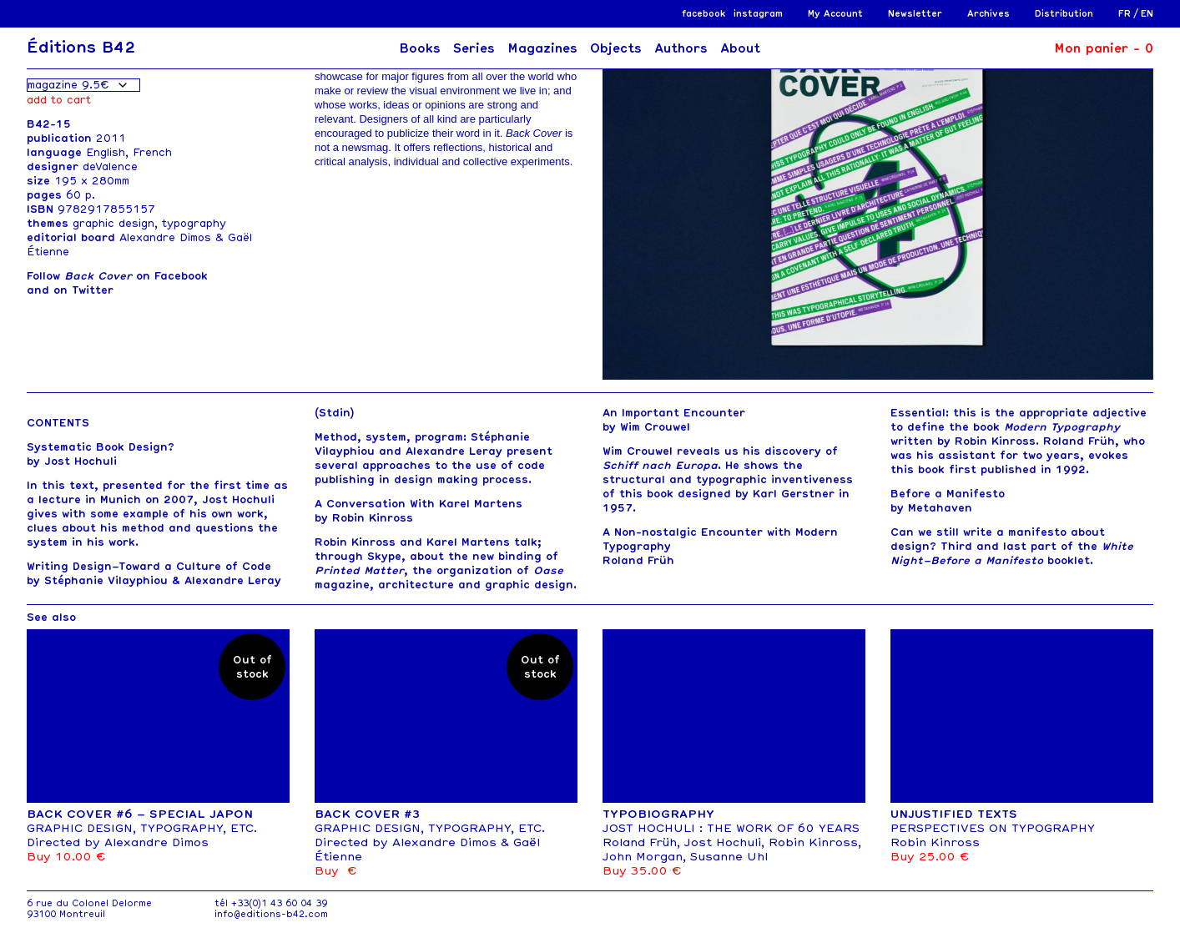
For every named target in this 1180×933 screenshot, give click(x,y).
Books (420, 48)
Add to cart (59, 99)
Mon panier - (1103, 48)
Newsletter (915, 13)
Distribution (1064, 13)
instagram (758, 13)
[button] (1133, 202)
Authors (681, 48)
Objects (616, 48)
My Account (835, 13)
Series (474, 48)
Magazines (542, 48)
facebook (703, 13)
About (740, 48)
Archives (988, 13)
